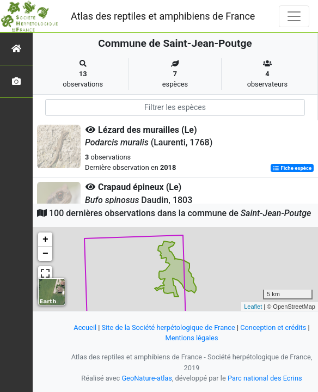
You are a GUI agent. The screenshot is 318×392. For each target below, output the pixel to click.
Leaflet (253, 306)
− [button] (45, 253)
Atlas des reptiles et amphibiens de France (163, 16)
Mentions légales (191, 338)
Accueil (85, 327)
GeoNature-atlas (146, 378)
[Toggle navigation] (294, 16)
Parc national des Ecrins (265, 378)
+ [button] (45, 239)
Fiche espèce (292, 168)
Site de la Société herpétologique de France (168, 327)
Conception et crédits (273, 327)
